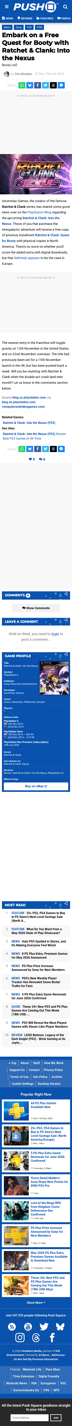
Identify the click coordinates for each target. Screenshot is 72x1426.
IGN (33, 1383)
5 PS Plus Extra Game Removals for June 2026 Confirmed (39, 996)
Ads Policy (40, 1077)
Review (34, 434)
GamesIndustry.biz (26, 1390)
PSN (39, 27)
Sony (19, 27)
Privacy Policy (53, 1070)
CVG (46, 1390)
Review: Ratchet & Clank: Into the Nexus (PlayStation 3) (34, 773)
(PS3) (29, 423)
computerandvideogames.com (23, 406)
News (7, 27)
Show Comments (36, 608)
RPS (56, 1390)
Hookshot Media (32, 1351)
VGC (63, 1383)
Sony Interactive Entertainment (20, 683)
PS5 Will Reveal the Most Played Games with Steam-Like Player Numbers (40, 1024)
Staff (36, 1063)
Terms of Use (19, 1077)
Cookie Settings (23, 1084)
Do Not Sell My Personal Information (36, 1359)
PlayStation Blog (39, 212)
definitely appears (27, 258)
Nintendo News (16, 1383)
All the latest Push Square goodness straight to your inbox (36, 1407)
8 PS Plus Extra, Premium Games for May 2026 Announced (40, 955)
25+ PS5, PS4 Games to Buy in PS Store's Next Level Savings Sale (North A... (38, 917)
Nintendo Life (32, 1369)
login (55, 634)
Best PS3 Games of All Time (22, 438)
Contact (34, 1070)
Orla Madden (23, 74)
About (25, 1063)
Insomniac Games (14, 693)
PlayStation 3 (11, 674)
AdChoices (58, 1355)
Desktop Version (49, 1084)
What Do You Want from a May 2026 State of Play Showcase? (37, 931)
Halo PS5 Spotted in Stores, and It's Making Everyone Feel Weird (39, 943)
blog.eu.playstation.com (18, 402)
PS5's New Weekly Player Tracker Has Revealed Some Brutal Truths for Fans (36, 982)
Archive (57, 1077)
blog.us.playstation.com (29, 397)
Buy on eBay (36, 786)
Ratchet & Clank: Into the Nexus (21, 665)
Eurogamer (48, 1383)
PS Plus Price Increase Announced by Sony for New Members (38, 968)
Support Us (17, 1070)
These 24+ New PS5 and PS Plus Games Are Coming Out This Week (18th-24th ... (39, 1010)
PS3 (29, 27)
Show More (36, 1303)
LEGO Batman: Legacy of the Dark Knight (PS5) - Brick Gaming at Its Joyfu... (38, 1039)
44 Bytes (44, 1355)
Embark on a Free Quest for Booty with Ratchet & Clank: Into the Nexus (36, 46)
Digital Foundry (49, 1376)
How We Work (54, 1063)
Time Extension (23, 1376)
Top (12, 1063)
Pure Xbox (53, 1369)
